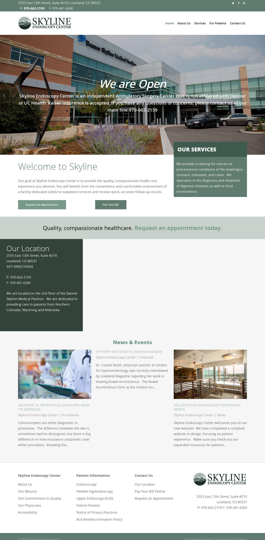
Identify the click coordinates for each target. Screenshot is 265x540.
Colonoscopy (86, 484)
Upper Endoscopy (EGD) (94, 498)
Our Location (145, 484)
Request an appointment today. (178, 228)
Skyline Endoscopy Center (38, 415)
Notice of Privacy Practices (96, 512)
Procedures (70, 415)
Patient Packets (88, 505)
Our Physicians (29, 505)
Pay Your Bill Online (150, 491)
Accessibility (27, 512)
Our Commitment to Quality (39, 498)
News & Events (132, 342)
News (221, 415)
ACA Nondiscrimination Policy (99, 519)
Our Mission (27, 491)
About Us (25, 484)
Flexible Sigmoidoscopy (94, 491)
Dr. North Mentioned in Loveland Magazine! (129, 352)
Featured (146, 357)
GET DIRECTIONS (19, 266)
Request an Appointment (154, 498)
